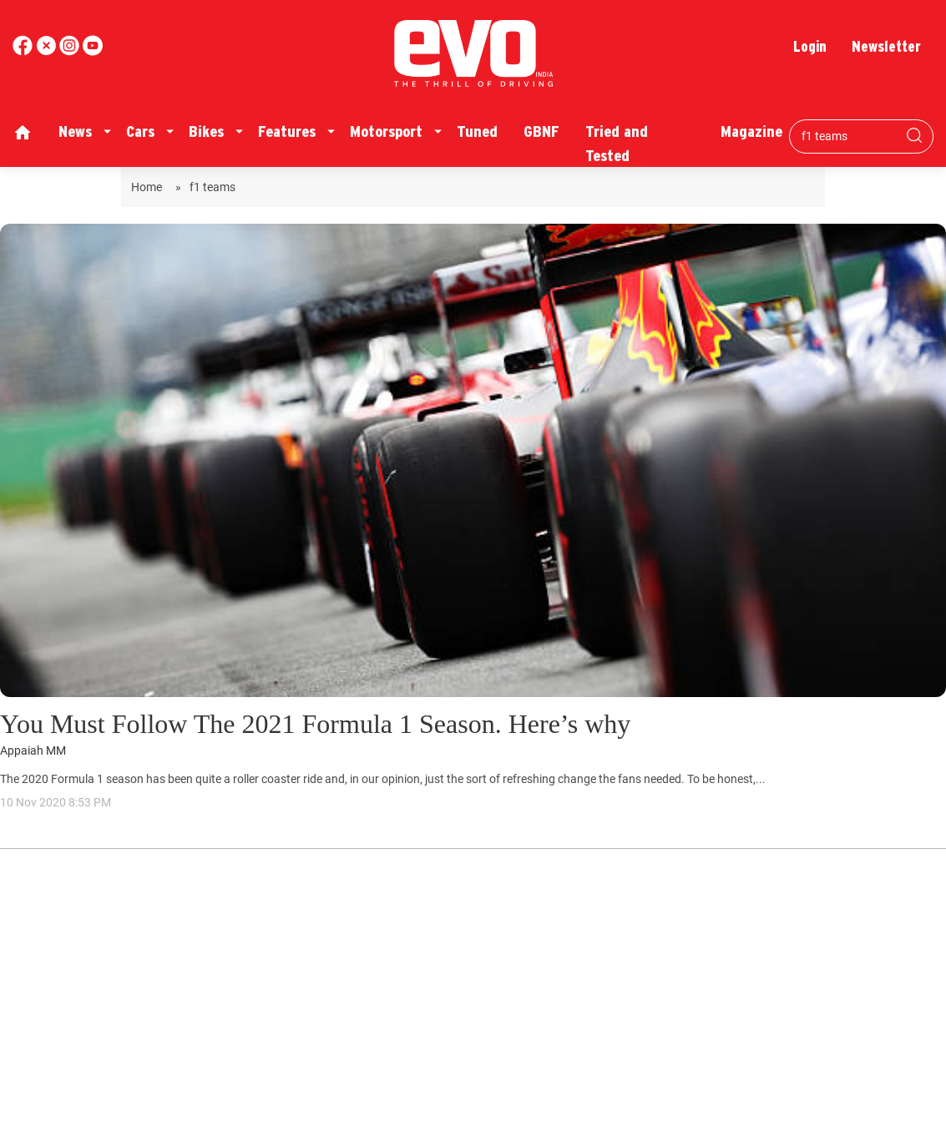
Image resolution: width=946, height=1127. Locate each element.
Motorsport (386, 131)
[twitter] (47, 51)
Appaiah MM (33, 751)
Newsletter (886, 46)
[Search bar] (849, 136)
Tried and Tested (616, 143)
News (75, 131)
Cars (140, 131)
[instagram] (93, 51)
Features (287, 131)
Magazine (751, 131)
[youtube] (71, 51)
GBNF (541, 131)
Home (149, 187)
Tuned (477, 131)
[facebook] (24, 51)
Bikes (206, 131)
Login (810, 46)
